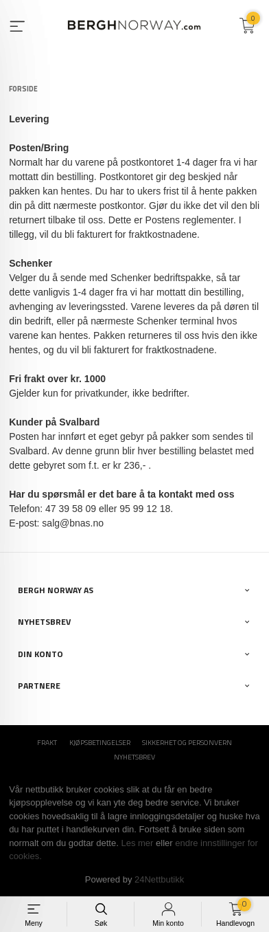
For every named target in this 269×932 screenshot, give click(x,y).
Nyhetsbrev (134, 757)
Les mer (137, 843)
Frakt (47, 742)
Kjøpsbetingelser (99, 742)
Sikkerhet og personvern (187, 742)
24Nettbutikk (159, 879)
